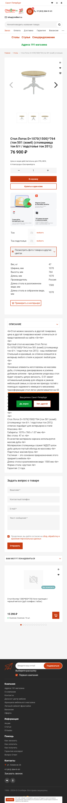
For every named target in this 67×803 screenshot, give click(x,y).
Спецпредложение (43, 37)
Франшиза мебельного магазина (20, 702)
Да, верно (24, 404)
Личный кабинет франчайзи (18, 706)
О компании (10, 692)
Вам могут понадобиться (20, 558)
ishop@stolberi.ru (15, 17)
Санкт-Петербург (13, 3)
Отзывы (8, 730)
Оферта (8, 713)
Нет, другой (42, 404)
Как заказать (11, 740)
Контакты (9, 695)
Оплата (17, 30)
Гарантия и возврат (14, 751)
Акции (7, 723)
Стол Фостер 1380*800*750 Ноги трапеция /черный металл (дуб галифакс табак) (27, 600)
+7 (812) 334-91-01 (44, 11)
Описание (15, 324)
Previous (11, 85)
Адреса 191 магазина (34, 44)
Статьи (8, 727)
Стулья (26, 37)
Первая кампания (28, 675)
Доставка (28, 30)
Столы (16, 37)
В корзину (33, 179)
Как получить (11, 748)
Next (56, 85)
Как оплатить (11, 744)
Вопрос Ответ (11, 755)
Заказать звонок (14, 773)
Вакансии (53, 30)
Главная (7, 53)
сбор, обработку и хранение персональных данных (35, 537)
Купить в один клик (33, 186)
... (63, 29)
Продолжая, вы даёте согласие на (35, 537)
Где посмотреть (48, 587)
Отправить (15, 546)
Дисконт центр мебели (15, 699)
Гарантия (41, 30)
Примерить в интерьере (27, 303)
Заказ (7, 30)
